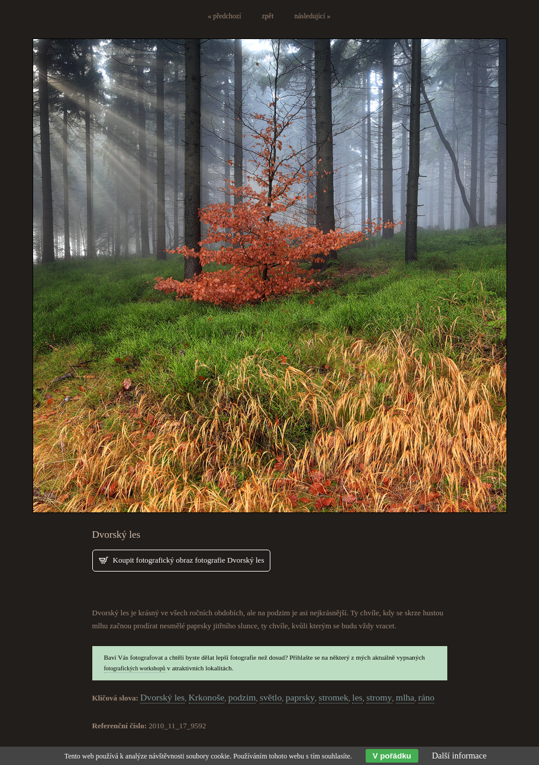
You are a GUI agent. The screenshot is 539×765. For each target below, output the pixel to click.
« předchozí (224, 16)
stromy (379, 697)
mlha (405, 697)
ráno (426, 697)
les (357, 697)
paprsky (300, 697)
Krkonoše (207, 697)
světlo (271, 697)
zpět (268, 16)
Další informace (459, 755)
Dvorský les (162, 697)
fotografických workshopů (135, 668)
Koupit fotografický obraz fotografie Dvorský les (188, 560)
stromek (333, 697)
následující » (313, 16)
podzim (242, 697)
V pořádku (392, 755)
